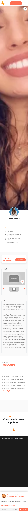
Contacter (20, 259)
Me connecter (16, 3)
